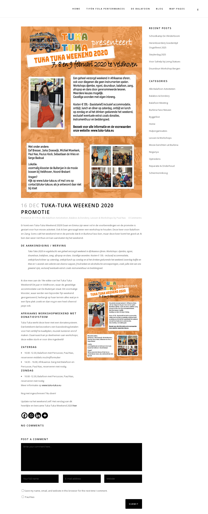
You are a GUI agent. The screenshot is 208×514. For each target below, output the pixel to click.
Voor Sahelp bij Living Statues (164, 61)
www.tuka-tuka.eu (51, 385)
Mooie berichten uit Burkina (163, 144)
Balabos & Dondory (79, 217)
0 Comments (135, 217)
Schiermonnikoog (158, 172)
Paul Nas (121, 217)
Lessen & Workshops (101, 217)
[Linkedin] (38, 415)
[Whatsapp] (31, 415)
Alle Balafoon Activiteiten (55, 217)
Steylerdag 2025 (157, 54)
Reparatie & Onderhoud (162, 165)
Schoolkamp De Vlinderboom (164, 35)
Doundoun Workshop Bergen (164, 68)
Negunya (154, 151)
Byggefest (154, 116)
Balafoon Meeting (158, 102)
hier (75, 405)
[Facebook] (24, 415)
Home (152, 123)
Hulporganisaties (158, 130)
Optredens (155, 158)
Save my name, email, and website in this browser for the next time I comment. (65, 490)
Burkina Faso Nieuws (160, 109)
